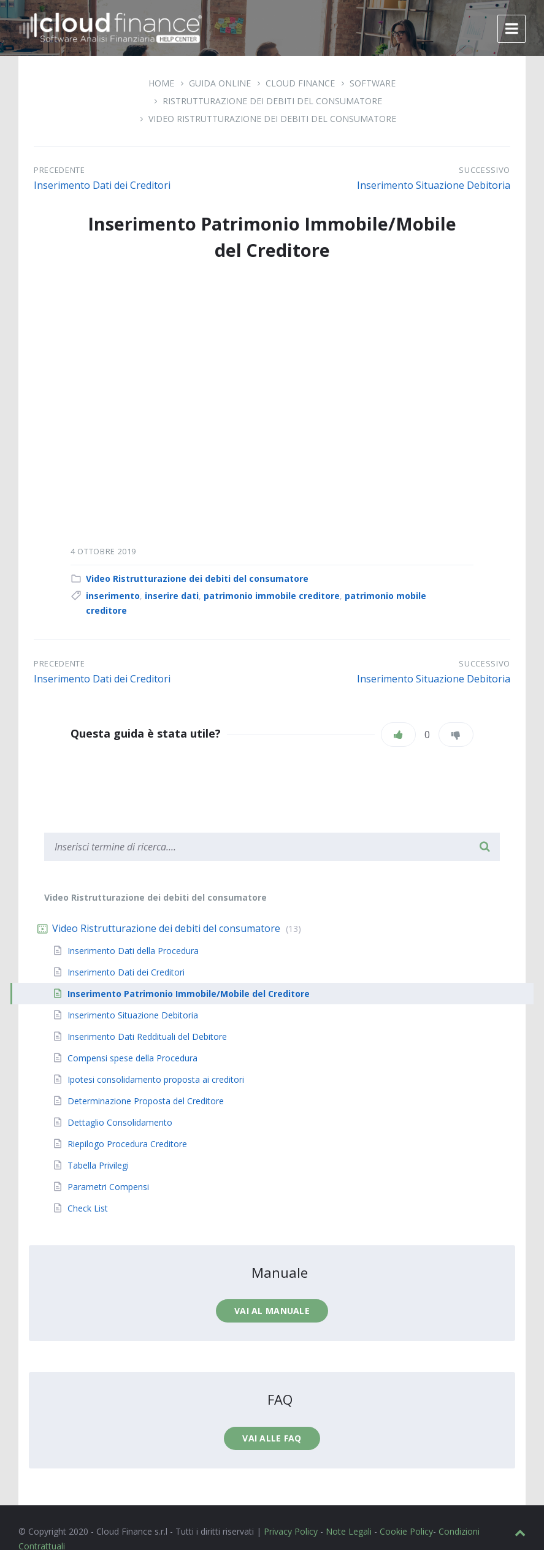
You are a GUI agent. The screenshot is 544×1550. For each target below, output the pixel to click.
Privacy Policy (291, 1531)
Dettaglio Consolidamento (119, 1122)
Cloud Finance (300, 83)
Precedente (59, 169)
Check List (87, 1208)
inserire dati (172, 595)
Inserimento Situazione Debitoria (433, 185)
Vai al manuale (272, 1310)
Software (373, 83)
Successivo (484, 169)
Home (161, 83)
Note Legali (349, 1531)
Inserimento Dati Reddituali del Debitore (147, 1036)
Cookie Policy (406, 1531)
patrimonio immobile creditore (272, 595)
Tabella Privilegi (98, 1165)
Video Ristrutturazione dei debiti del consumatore (272, 118)
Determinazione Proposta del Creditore (145, 1101)
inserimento (113, 595)
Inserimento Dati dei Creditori (102, 185)
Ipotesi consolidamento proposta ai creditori (155, 1079)
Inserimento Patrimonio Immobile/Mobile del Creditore (188, 993)
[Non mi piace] (456, 734)
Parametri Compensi (108, 1187)
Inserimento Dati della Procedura (133, 950)
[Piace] (398, 734)
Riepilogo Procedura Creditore (127, 1144)
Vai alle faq (271, 1438)
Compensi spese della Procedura (132, 1058)
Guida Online (220, 83)
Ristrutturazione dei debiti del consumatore (272, 101)
